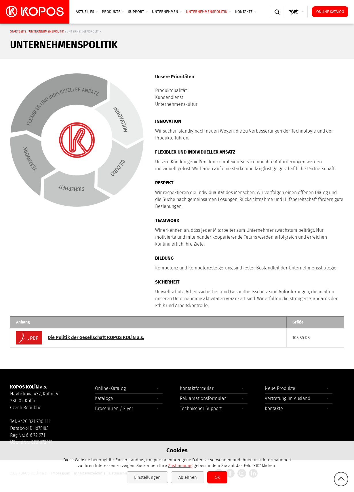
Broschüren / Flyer (114, 408)
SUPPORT (138, 11)
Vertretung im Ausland (287, 398)
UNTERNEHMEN (167, 11)
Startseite (18, 31)
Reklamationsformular (203, 398)
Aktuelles (87, 11)
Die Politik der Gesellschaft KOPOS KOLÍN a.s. (80, 337)
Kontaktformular (197, 388)
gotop (341, 479)
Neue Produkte (280, 388)
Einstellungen (147, 477)
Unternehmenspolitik (208, 11)
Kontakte (245, 11)
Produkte (113, 11)
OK (217, 477)
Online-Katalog (110, 388)
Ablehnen (187, 477)
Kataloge (104, 398)
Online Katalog (330, 11)
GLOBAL (297, 17)
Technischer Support (201, 408)
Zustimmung (180, 465)
